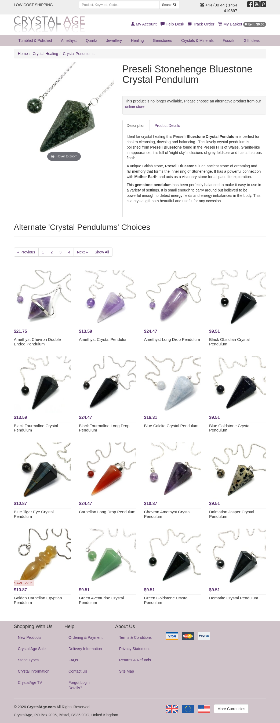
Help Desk (172, 24)
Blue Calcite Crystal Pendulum (171, 425)
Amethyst (69, 40)
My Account (144, 24)
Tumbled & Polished (35, 40)
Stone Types (28, 660)
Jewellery (114, 40)
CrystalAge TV (30, 682)
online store (134, 106)
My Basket (242, 24)
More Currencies (231, 709)
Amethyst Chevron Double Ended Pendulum (37, 341)
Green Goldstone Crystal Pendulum (166, 600)
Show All (101, 252)
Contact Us (77, 671)
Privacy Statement (134, 649)
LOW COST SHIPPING (33, 5)
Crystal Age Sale (32, 649)
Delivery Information (85, 649)
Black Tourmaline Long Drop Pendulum (104, 428)
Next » (82, 252)
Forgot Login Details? (79, 685)
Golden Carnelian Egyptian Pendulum (38, 600)
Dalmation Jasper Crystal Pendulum (231, 514)
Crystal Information (33, 671)
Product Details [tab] (167, 125)
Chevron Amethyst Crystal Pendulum (167, 514)
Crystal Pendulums (78, 53)
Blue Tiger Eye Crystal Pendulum (34, 514)
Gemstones (162, 40)
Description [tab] (136, 125)
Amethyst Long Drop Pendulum (172, 339)
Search (169, 5)
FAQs (73, 660)
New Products (29, 637)
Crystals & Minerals (197, 40)
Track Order (201, 24)
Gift (251, 40)
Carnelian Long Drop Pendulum (107, 512)
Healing (137, 40)
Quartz (91, 40)
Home (23, 53)
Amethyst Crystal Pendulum (104, 339)
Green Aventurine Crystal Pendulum (101, 600)
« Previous (26, 252)
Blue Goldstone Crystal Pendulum (229, 428)
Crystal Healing (45, 53)
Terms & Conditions (135, 637)
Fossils (229, 40)
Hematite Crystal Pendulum (233, 598)
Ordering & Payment (85, 637)
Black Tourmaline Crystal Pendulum (36, 428)
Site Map (126, 671)
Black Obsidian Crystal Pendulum (229, 341)
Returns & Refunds (135, 660)
